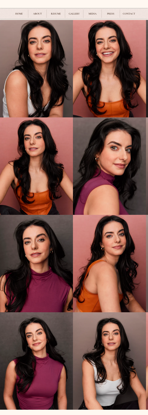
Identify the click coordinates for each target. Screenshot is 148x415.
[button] (74, 14)
